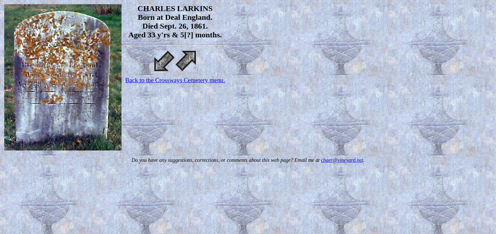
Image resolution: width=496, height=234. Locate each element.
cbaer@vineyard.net (342, 160)
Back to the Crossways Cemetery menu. (175, 80)
